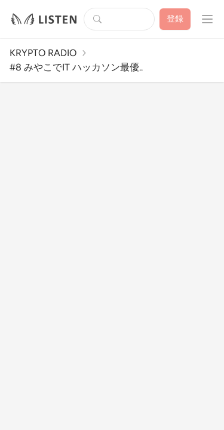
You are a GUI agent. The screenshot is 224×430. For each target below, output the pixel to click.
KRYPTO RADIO (43, 53)
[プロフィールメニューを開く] (207, 19)
